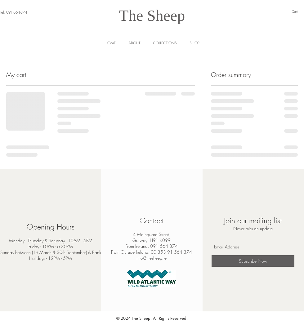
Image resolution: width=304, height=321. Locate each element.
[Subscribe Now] (253, 261)
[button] (194, 43)
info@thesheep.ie (151, 258)
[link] (298, 11)
